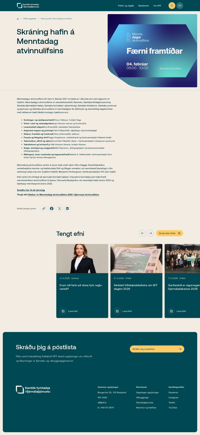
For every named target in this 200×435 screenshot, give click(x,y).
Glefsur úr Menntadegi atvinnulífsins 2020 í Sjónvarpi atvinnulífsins (63, 194)
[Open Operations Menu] (144, 5)
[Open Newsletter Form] (157, 348)
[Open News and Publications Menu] (125, 5)
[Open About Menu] (157, 5)
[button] (142, 233)
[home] (28, 5)
